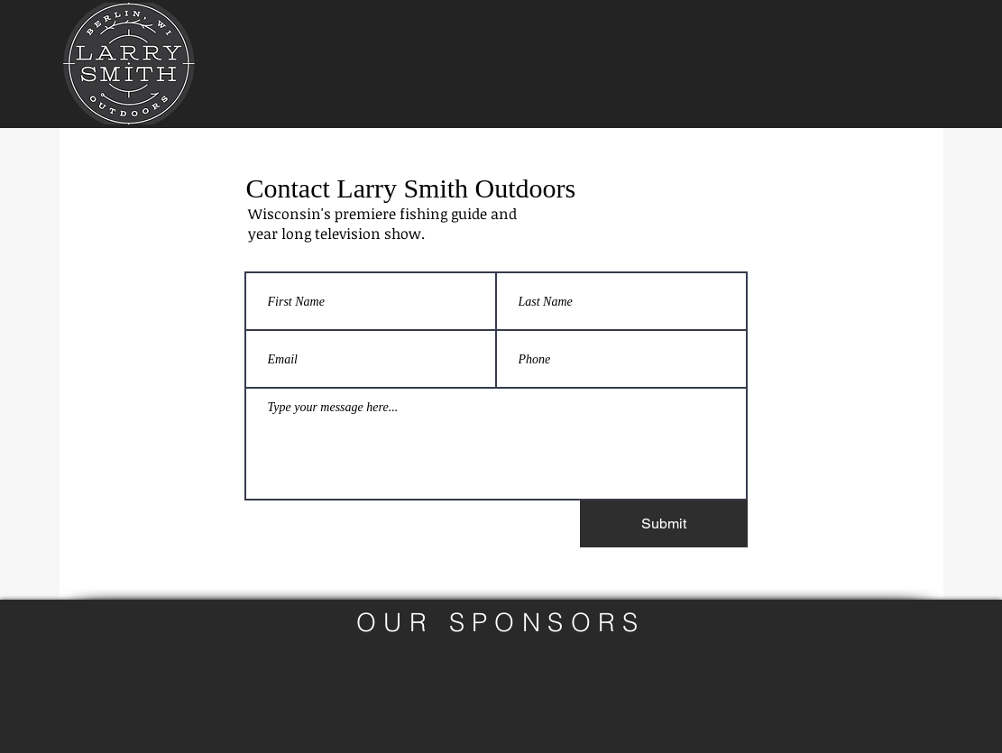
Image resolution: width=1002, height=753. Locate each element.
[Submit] (664, 523)
